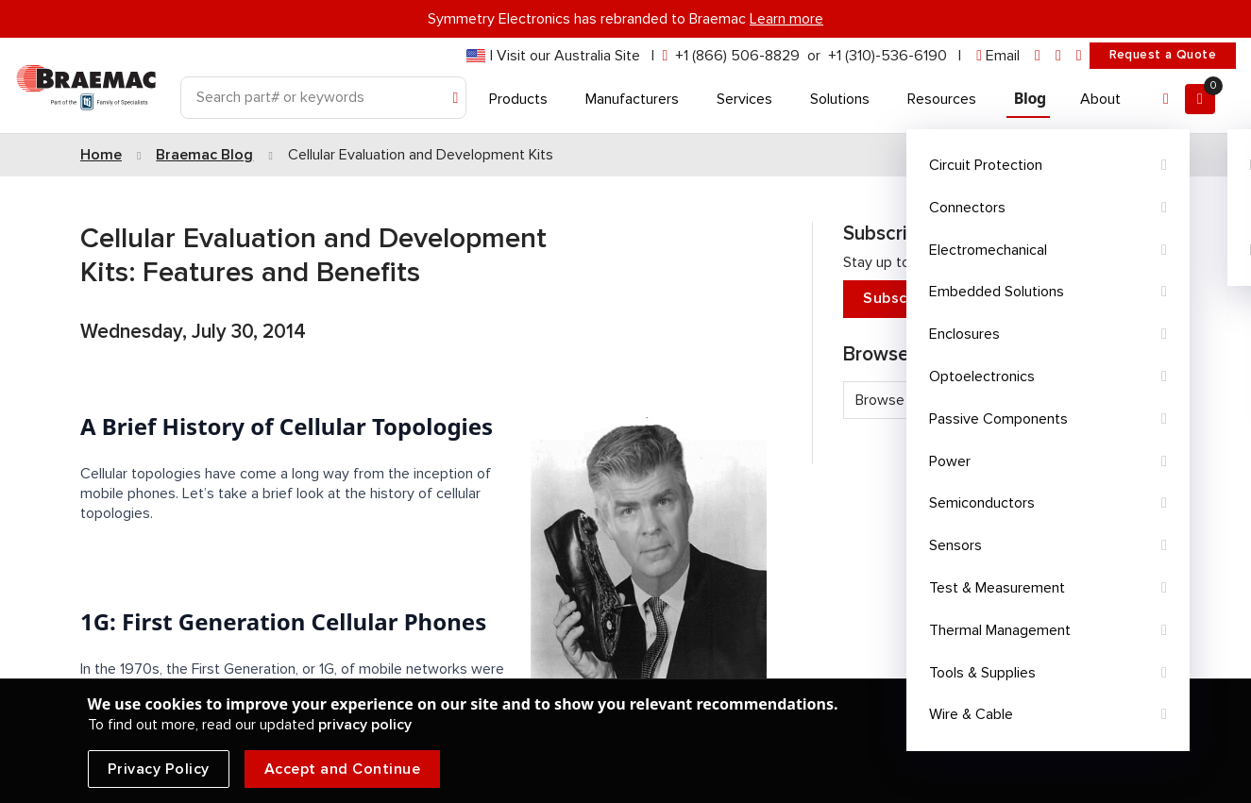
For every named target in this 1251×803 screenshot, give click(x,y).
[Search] (323, 97)
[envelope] (998, 56)
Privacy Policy (159, 769)
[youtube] (1079, 56)
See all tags (1115, 433)
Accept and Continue (342, 769)
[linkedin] (1037, 56)
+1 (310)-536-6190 (887, 55)
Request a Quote (1162, 54)
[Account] (1166, 99)
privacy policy (365, 724)
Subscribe (1000, 299)
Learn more (786, 18)
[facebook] (1058, 56)
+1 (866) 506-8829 (737, 55)
